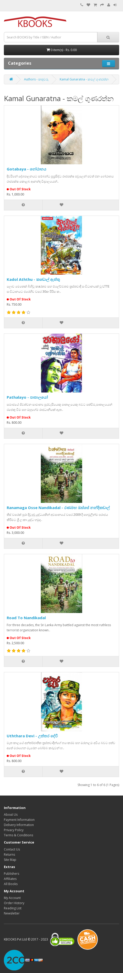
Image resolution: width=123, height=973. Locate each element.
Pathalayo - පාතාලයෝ (27, 397)
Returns (9, 854)
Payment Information (19, 819)
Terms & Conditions (18, 835)
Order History (14, 903)
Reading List (12, 908)
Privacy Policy (14, 830)
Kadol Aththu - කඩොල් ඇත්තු (33, 279)
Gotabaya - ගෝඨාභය (26, 168)
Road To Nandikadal (26, 617)
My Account (12, 898)
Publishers (11, 873)
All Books (11, 884)
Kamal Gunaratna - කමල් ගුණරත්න (84, 79)
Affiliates (10, 879)
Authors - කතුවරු (36, 79)
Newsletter (12, 913)
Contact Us (12, 849)
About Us (11, 814)
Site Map (10, 859)
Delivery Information (19, 825)
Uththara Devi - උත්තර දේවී (32, 735)
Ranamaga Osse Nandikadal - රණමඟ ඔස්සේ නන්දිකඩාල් (58, 507)
